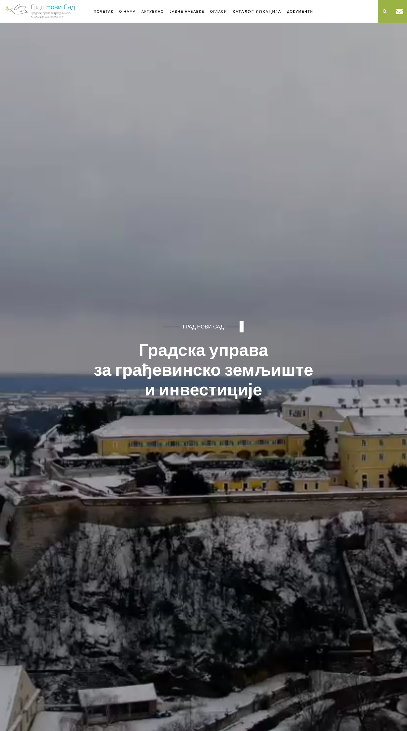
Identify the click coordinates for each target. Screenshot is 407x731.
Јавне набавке (187, 11)
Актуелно (152, 11)
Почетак (104, 11)
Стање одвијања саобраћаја (325, 10)
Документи (300, 11)
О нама (127, 11)
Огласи (218, 11)
